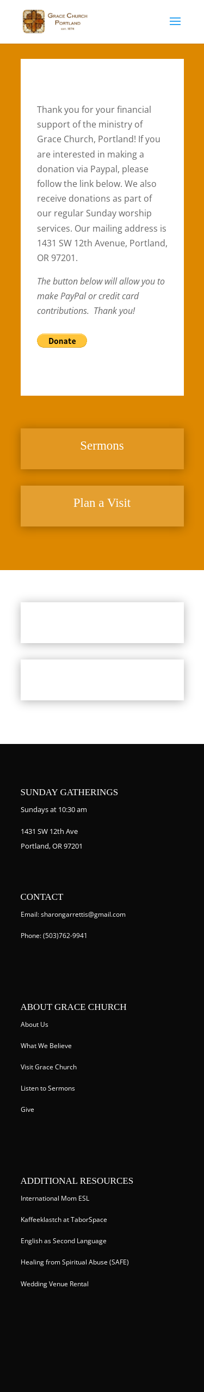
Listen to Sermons (48, 1088)
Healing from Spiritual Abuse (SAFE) (75, 1262)
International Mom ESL (55, 1198)
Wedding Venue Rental (55, 1283)
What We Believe (46, 1045)
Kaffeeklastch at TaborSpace (64, 1219)
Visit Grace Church (49, 1067)
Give (27, 1109)
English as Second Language (64, 1240)
